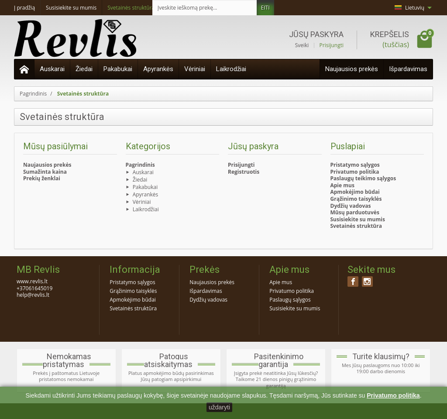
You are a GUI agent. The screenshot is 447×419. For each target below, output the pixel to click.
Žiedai (84, 69)
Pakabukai (117, 69)
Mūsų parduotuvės (354, 212)
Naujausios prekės (351, 69)
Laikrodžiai (231, 69)
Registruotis (243, 171)
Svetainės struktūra (356, 226)
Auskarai (52, 69)
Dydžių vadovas (350, 206)
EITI (265, 7)
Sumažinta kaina (45, 171)
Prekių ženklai (41, 178)
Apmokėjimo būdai (355, 192)
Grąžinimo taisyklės (356, 199)
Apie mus (342, 185)
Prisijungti (332, 45)
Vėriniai (194, 69)
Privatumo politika (354, 171)
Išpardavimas (408, 69)
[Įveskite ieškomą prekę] (204, 7)
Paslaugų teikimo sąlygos (363, 178)
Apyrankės (158, 69)
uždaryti (219, 407)
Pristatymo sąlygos (355, 164)
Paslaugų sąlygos (290, 299)
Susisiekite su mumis (357, 219)
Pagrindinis (140, 164)
